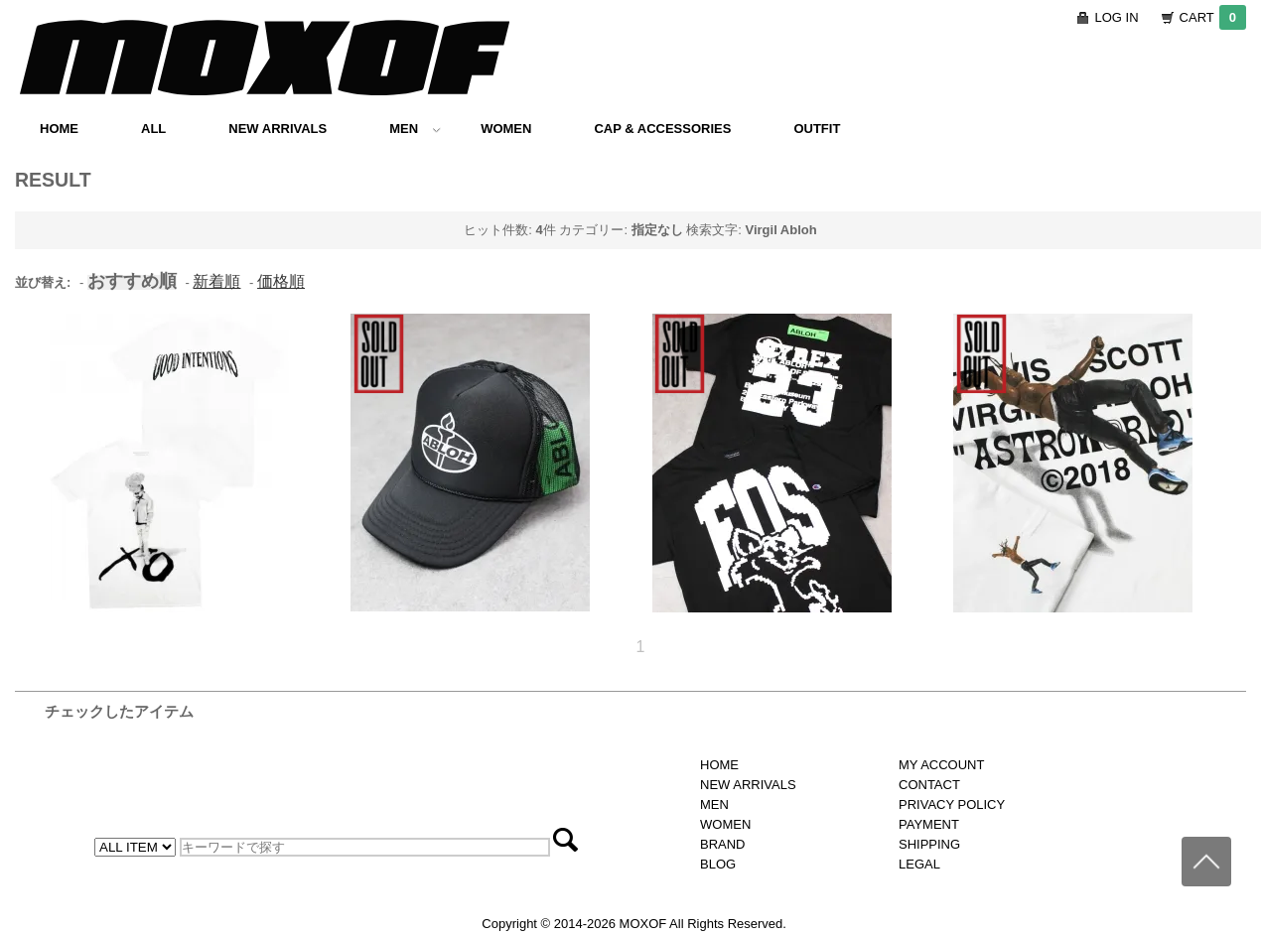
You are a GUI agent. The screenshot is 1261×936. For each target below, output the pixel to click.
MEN (415, 128)
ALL (153, 128)
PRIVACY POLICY (952, 804)
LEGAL (919, 864)
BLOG (718, 864)
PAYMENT (929, 824)
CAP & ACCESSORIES (662, 128)
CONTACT (929, 784)
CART (1213, 17)
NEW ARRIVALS (277, 128)
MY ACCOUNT (941, 764)
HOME (59, 128)
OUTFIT (816, 128)
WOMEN (506, 128)
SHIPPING (929, 844)
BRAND (723, 844)
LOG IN (1117, 17)
